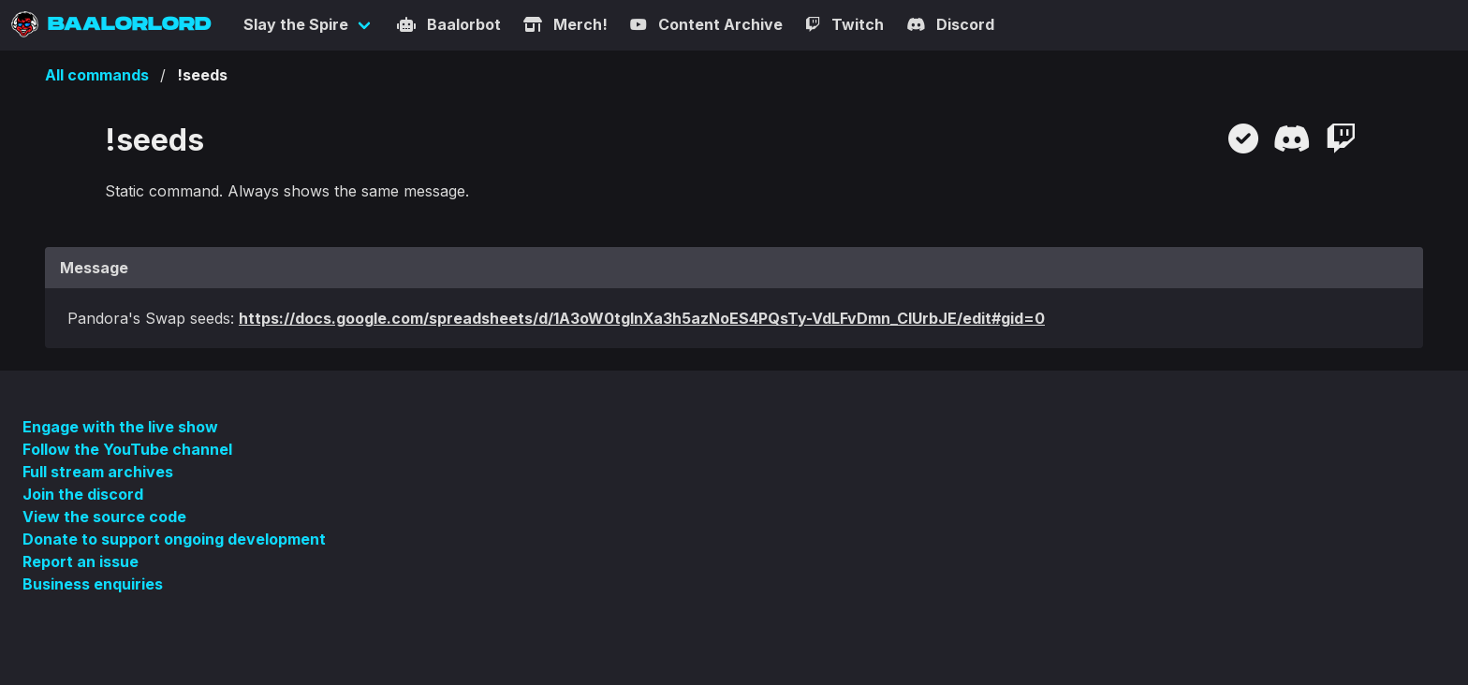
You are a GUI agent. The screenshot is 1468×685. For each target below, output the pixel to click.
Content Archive (706, 24)
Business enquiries (92, 584)
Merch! (565, 24)
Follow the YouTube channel (127, 449)
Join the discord (82, 494)
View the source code (104, 516)
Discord (950, 24)
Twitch (844, 24)
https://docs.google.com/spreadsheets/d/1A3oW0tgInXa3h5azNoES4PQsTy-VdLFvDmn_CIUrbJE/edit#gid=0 (642, 318)
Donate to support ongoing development (174, 539)
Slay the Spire (295, 24)
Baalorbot (449, 24)
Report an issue (80, 561)
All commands (97, 75)
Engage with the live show (120, 426)
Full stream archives (97, 471)
